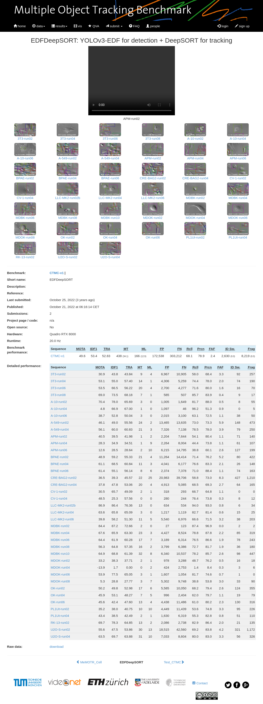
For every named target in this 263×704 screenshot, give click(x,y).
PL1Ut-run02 (60, 609)
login (222, 26)
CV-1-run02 (59, 491)
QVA (93, 26)
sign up (242, 26)
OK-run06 (58, 602)
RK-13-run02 (60, 622)
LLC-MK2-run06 (62, 519)
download (56, 646)
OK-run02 (58, 588)
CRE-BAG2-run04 (64, 484)
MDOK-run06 (60, 574)
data (38, 26)
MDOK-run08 (60, 581)
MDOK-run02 (60, 560)
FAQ (134, 26)
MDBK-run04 (60, 533)
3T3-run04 (58, 381)
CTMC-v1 (57, 273)
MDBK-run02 (60, 526)
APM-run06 (59, 450)
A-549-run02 (60, 422)
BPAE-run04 (59, 464)
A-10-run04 (59, 409)
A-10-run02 (59, 402)
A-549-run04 (60, 429)
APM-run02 (59, 436)
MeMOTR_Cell (89, 662)
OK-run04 (58, 595)
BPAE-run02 (59, 457)
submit (114, 26)
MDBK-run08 (60, 546)
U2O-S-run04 (60, 636)
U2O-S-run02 (60, 629)
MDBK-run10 (60, 553)
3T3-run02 (58, 374)
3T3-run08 (58, 395)
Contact (200, 683)
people (153, 26)
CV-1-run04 (59, 498)
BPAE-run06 (59, 471)
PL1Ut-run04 (60, 615)
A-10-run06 (59, 415)
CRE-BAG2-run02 (64, 477)
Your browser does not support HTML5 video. (131, 80)
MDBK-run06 (60, 540)
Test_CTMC (174, 662)
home (20, 26)
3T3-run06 (58, 388)
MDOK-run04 (60, 567)
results (59, 26)
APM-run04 (59, 443)
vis (78, 26)
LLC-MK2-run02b (63, 505)
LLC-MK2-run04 (62, 512)
